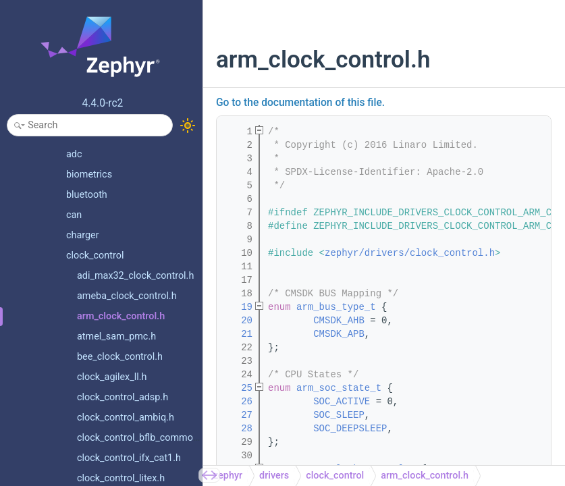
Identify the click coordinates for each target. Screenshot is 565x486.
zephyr (227, 475)
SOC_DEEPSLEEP (350, 428)
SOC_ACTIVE (341, 401)
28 (238, 428)
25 (238, 388)
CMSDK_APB (339, 334)
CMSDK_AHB (339, 320)
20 (238, 320)
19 (238, 307)
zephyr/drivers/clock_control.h (410, 253)
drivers (274, 475)
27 (238, 415)
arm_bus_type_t (336, 307)
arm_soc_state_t (338, 388)
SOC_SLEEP (339, 415)
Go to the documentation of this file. (300, 103)
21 (238, 334)
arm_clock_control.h (424, 475)
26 (238, 401)
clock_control (335, 475)
